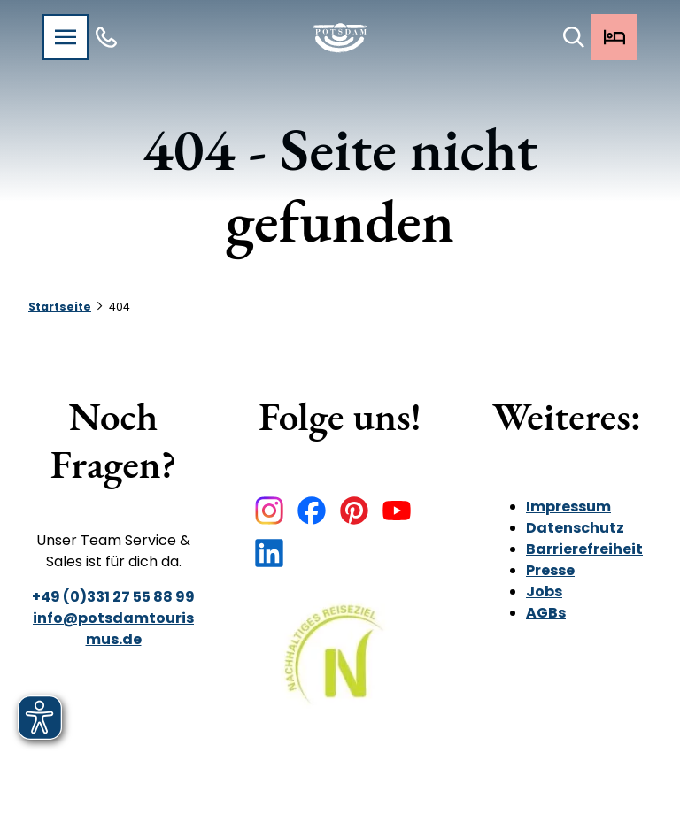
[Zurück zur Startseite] (340, 37)
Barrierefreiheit (584, 549)
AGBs (546, 613)
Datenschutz (575, 528)
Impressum (568, 506)
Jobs (544, 591)
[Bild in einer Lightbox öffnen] (340, 666)
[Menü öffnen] (65, 37)
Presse (550, 570)
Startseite (59, 306)
